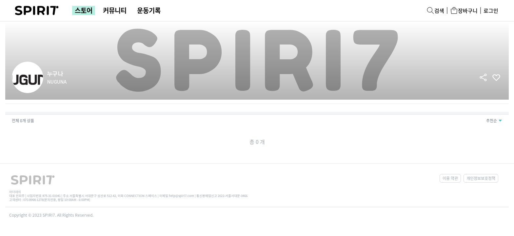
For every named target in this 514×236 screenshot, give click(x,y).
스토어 (83, 10)
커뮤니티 (115, 10)
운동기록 (149, 10)
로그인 (491, 10)
